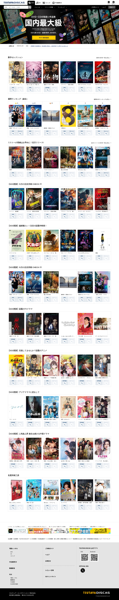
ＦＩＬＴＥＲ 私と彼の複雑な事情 (104, 461)
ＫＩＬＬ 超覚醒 (13, 211)
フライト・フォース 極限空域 (69, 211)
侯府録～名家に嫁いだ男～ (16, 461)
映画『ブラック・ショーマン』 (17, 128)
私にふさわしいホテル (15, 502)
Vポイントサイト (50, 576)
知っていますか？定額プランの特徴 (57, 526)
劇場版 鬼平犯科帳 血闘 (85, 502)
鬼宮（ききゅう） (65, 419)
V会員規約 (15, 539)
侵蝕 (96, 253)
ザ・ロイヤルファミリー (101, 336)
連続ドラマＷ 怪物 (49, 84)
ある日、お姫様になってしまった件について (72, 377)
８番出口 (63, 128)
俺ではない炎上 (82, 169)
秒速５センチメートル (101, 169)
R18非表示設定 (14, 584)
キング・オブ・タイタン (84, 211)
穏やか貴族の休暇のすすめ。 (102, 377)
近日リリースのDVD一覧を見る (100, 143)
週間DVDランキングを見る (102, 99)
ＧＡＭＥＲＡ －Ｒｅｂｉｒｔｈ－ (87, 377)
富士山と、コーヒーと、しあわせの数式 (54, 502)
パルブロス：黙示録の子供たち (103, 211)
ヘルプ (104, 7)
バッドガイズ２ (13, 377)
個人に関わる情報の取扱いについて (63, 539)
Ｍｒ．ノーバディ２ (83, 128)
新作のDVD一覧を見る (103, 57)
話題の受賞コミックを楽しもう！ (97, 526)
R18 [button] (111, 7)
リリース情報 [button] (49, 7)
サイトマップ (106, 539)
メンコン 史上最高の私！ (85, 419)
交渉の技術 (29, 419)
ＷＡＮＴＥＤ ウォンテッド (102, 84)
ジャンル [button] (37, 7)
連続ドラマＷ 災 (13, 336)
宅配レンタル (13, 578)
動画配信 (12, 568)
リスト (108, 3)
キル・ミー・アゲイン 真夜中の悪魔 (70, 253)
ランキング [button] (61, 7)
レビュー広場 (49, 570)
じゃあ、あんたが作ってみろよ (69, 336)
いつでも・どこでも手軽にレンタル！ (16, 526)
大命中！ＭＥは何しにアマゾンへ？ (36, 253)
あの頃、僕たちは (65, 461)
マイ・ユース (12, 419)
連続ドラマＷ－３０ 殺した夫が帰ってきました (56, 336)
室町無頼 (29, 169)
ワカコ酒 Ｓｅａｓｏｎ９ (85, 336)
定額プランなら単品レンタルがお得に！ (79, 526)
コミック (47, 3)
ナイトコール (12, 253)
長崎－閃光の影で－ (100, 502)
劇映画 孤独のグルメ (49, 128)
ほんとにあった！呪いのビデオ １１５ (37, 84)
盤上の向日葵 (64, 169)
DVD (32, 3)
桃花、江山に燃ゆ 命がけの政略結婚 (53, 461)
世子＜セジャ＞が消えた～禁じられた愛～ (106, 419)
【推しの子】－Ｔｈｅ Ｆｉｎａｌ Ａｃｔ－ (107, 294)
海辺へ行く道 (30, 502)
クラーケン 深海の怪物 (67, 84)
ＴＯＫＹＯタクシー (49, 169)
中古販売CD (58, 3)
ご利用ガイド (95, 7)
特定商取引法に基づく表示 (79, 539)
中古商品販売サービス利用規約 (45, 539)
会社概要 (10, 539)
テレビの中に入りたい (83, 253)
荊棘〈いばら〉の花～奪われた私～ (36, 461)
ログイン (113, 3)
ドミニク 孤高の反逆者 (33, 211)
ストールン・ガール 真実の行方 (52, 253)
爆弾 (10, 169)
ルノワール (64, 502)
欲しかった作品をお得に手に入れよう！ (37, 526)
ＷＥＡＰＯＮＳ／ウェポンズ (85, 84)
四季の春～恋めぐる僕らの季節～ (52, 419)
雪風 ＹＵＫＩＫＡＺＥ (33, 128)
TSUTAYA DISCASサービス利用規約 (28, 539)
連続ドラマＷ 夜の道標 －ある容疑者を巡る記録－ (40, 336)
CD (40, 3)
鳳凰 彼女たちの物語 (83, 461)
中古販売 (12, 582)
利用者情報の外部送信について (95, 539)
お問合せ (48, 561)
